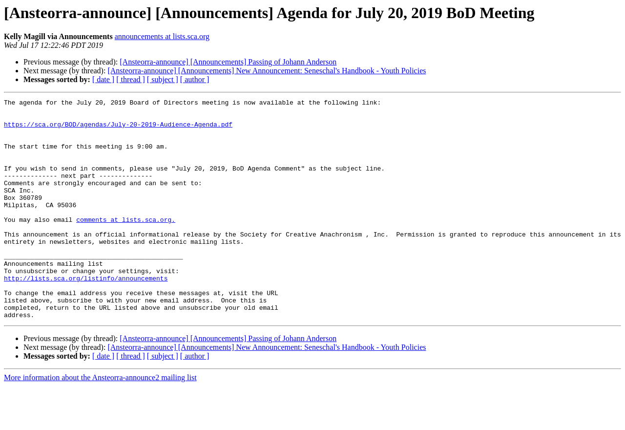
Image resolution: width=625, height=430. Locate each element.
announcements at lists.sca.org (162, 36)
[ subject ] (162, 79)
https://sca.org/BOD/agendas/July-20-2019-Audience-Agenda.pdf (118, 130)
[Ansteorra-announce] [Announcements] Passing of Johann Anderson (228, 62)
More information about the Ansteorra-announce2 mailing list (100, 421)
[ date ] (103, 79)
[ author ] (194, 79)
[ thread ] (130, 79)
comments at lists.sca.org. (125, 244)
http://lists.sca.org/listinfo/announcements (85, 314)
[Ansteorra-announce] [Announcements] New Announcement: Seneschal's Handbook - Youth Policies (266, 70)
